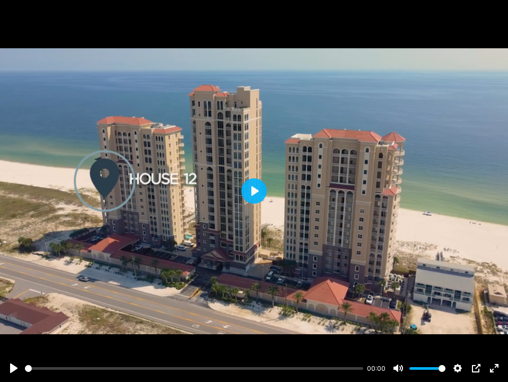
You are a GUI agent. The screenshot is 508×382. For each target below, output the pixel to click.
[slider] (194, 368)
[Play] (13, 368)
